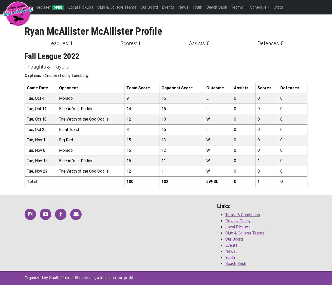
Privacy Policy (238, 221)
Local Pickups (80, 7)
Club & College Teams (116, 7)
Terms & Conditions (242, 214)
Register (49, 7)
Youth (197, 7)
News (183, 7)
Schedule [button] (258, 7)
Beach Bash (216, 7)
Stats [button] (278, 7)
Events (168, 7)
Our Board (149, 7)
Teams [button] (237, 7)
